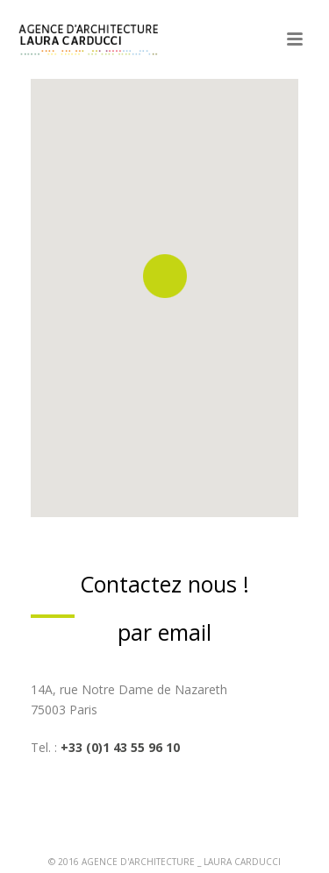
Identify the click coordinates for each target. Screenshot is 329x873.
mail (190, 632)
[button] (165, 276)
